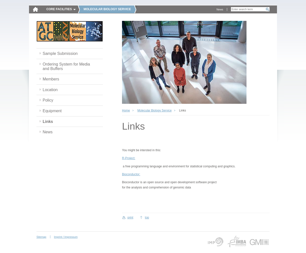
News (219, 9)
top (147, 217)
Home (126, 110)
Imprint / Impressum (66, 236)
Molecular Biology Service (154, 110)
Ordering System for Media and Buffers (66, 66)
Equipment (52, 111)
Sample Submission (60, 53)
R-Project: (128, 158)
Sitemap (41, 236)
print (130, 217)
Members (51, 79)
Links (48, 121)
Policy (48, 100)
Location (50, 90)
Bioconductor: (131, 174)
